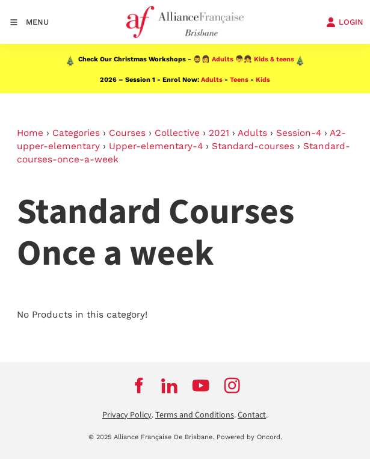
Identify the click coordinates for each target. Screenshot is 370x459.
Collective (177, 133)
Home (30, 133)
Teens (239, 80)
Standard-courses (253, 146)
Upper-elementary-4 (156, 146)
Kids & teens (274, 59)
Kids (263, 80)
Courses (127, 133)
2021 (219, 133)
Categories (76, 133)
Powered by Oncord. (249, 437)
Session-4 (298, 133)
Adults (222, 59)
